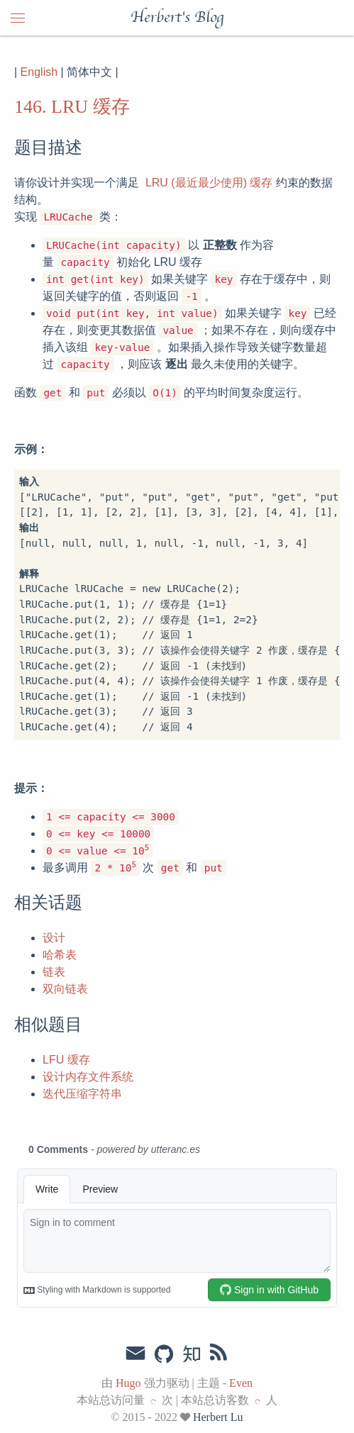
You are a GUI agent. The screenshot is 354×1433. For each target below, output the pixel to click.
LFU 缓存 (66, 1060)
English (39, 72)
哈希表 (60, 955)
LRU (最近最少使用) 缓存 (209, 183)
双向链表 (65, 989)
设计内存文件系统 (88, 1077)
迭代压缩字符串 (82, 1094)
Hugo (128, 1383)
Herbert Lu (218, 1417)
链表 (54, 972)
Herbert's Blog (177, 18)
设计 (54, 938)
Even (241, 1383)
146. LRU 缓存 (72, 106)
